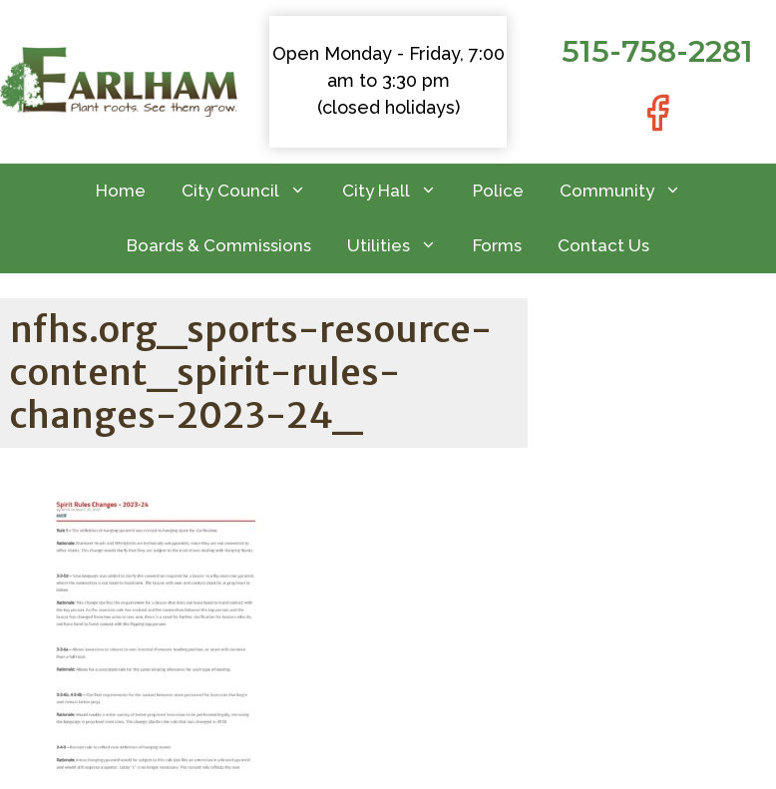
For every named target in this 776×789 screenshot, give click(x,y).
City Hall (398, 191)
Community (629, 191)
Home (121, 190)
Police (498, 190)
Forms (497, 245)
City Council (253, 191)
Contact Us (603, 245)
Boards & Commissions (219, 245)
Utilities (401, 245)
